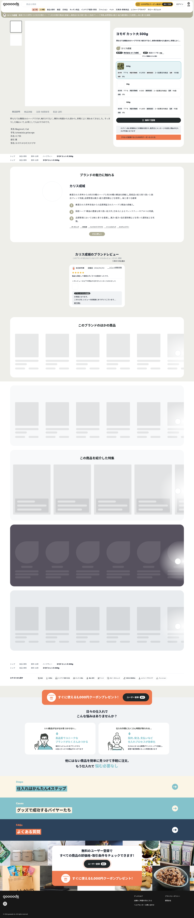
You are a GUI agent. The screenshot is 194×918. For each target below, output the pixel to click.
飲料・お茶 (34, 156)
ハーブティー (47, 156)
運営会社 (168, 864)
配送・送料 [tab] (57, 111)
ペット (111, 9)
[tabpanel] (60, 131)
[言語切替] (188, 4)
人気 (35, 10)
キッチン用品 (74, 9)
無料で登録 (21, 366)
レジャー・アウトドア (138, 9)
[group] (136, 661)
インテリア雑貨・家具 (89, 9)
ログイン (179, 4)
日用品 (65, 9)
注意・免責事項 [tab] (42, 111)
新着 (42, 10)
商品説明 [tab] (16, 111)
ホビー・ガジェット (154, 9)
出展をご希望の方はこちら (143, 864)
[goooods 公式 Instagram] (5, 867)
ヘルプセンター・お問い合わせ (144, 869)
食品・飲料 (51, 9)
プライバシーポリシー (172, 860)
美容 (58, 9)
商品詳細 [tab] (28, 111)
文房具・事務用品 (122, 9)
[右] (178, 363)
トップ (12, 156)
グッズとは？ (138, 860)
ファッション (103, 9)
